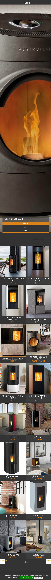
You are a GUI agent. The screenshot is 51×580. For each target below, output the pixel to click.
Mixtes (25, 230)
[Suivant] (48, 560)
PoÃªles (25, 223)
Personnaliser (38, 577)
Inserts (25, 227)
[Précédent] (2, 560)
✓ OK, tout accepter (27, 577)
